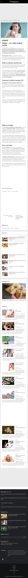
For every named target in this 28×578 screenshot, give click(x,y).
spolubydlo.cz (15, 543)
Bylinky (16, 336)
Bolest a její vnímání (18, 364)
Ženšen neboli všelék (19, 337)
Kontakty (14, 567)
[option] (14, 292)
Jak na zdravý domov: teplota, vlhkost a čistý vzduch (17, 520)
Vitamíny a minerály (15, 191)
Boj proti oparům (18, 311)
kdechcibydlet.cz (3, 544)
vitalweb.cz (2, 543)
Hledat (24, 537)
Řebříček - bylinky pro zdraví (20, 427)
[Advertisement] (14, 11)
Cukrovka (17, 322)
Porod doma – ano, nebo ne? (20, 392)
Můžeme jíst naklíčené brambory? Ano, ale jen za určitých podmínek (13, 300)
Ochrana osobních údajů (14, 570)
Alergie (9, 191)
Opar (16, 309)
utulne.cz (6, 543)
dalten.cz (10, 544)
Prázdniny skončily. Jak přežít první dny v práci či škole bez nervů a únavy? (13, 506)
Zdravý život (17, 228)
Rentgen (16, 440)
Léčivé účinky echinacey (19, 378)
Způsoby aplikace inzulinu (19, 323)
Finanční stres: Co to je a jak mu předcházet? (16, 266)
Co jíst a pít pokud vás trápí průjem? (7, 502)
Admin (14, 573)
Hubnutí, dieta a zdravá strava (7, 228)
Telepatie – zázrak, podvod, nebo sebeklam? (20, 456)
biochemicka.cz (10, 543)
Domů (2, 20)
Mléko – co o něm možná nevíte (14, 20)
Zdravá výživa (6, 20)
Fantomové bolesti (18, 350)
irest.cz (8, 544)
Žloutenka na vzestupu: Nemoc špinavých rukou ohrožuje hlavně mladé (13, 494)
